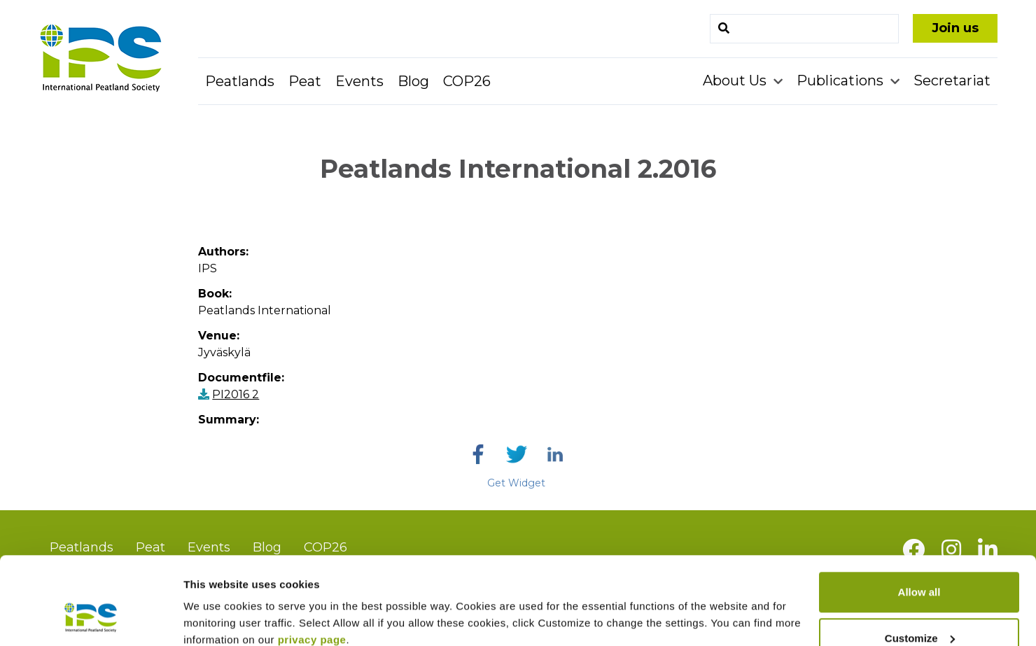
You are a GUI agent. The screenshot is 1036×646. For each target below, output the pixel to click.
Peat (304, 81)
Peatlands (239, 81)
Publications (842, 80)
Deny (919, 609)
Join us (955, 28)
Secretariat (951, 80)
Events (359, 81)
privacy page (312, 564)
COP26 (467, 81)
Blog (413, 81)
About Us (736, 80)
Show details (215, 603)
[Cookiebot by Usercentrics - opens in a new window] (90, 618)
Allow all (919, 517)
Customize (920, 563)
